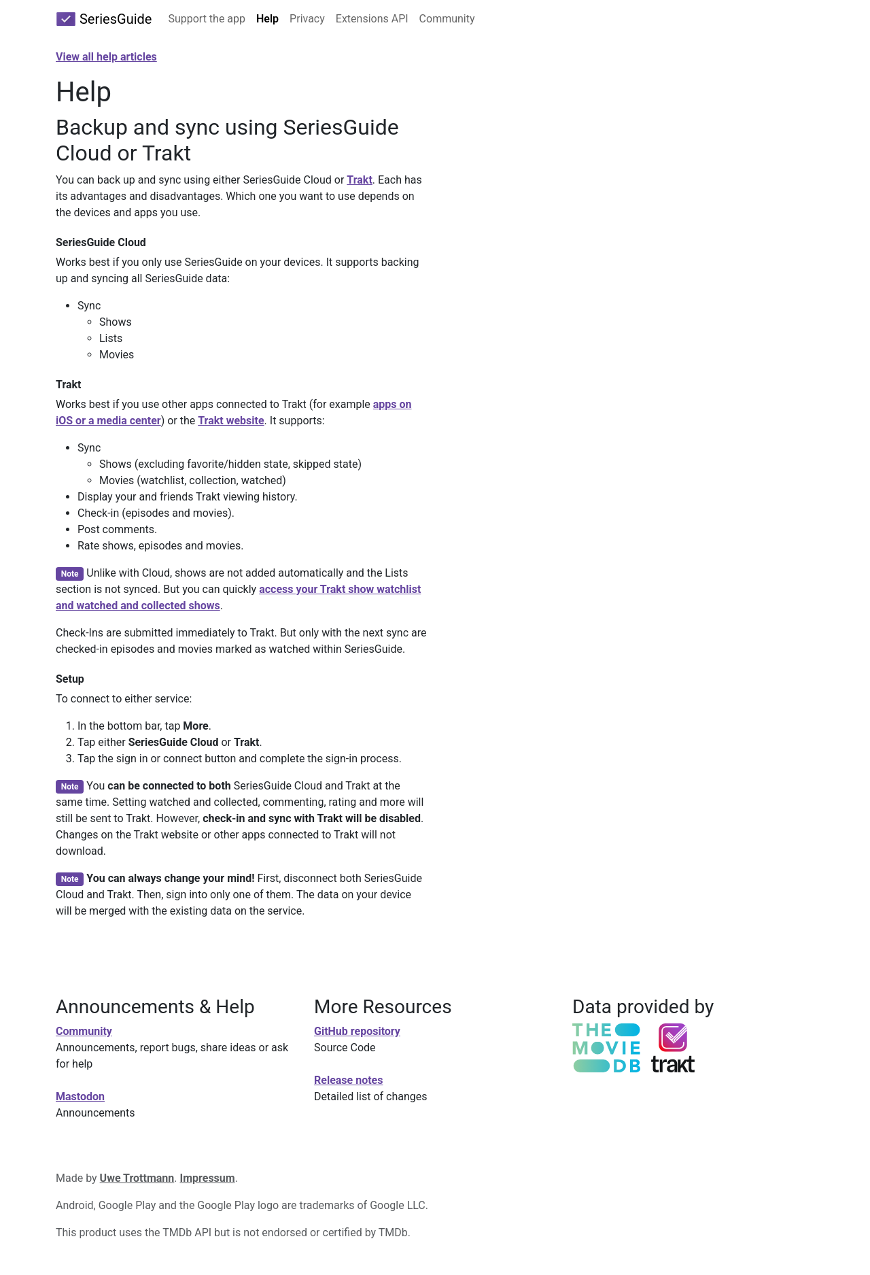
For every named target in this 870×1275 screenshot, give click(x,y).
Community (447, 18)
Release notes (348, 1080)
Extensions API (372, 18)
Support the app (206, 18)
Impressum (207, 1178)
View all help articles (106, 56)
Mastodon (80, 1096)
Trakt (359, 179)
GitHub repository (357, 1031)
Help (267, 18)
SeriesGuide (104, 19)
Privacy (307, 18)
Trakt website (231, 420)
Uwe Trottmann (137, 1178)
